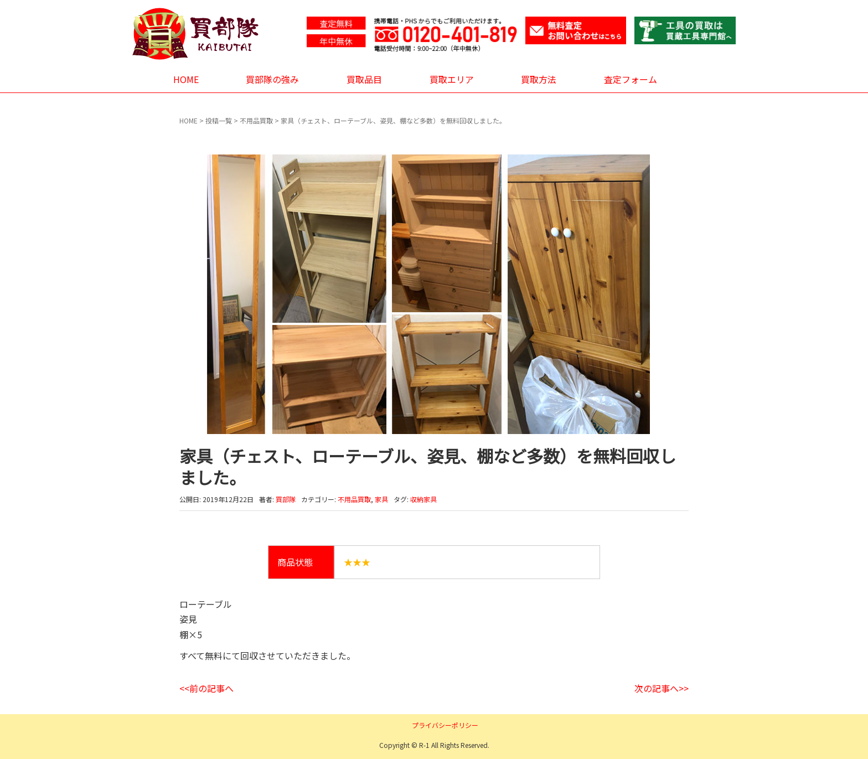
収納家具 (423, 499)
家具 (381, 499)
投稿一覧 (218, 120)
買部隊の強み (272, 79)
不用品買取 (256, 120)
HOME (186, 79)
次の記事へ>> (661, 688)
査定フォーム (630, 79)
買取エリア (452, 79)
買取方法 (538, 79)
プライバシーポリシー (445, 725)
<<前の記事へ (206, 688)
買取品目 (364, 79)
